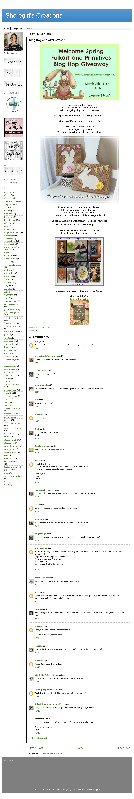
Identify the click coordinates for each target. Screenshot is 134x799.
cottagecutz (9, 244)
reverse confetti (11, 414)
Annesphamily (41, 385)
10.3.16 (37, 667)
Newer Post (36, 748)
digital (7, 270)
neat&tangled (10, 369)
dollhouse (8, 276)
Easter (7, 279)
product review (11, 396)
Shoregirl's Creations (34, 15)
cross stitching (11, 259)
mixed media (10, 366)
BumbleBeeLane (42, 578)
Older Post (123, 748)
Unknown (39, 414)
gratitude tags (10, 310)
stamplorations (11, 446)
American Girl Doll (12, 201)
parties (7, 378)
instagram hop (11, 332)
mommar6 (39, 519)
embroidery (9, 283)
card (6, 226)
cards (6, 229)
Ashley (37, 461)
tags (6, 455)
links (6, 353)
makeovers (9, 357)
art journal (9, 204)
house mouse (10, 323)
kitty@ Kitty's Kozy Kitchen (47, 675)
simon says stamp (12, 428)
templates (8, 459)
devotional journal (12, 265)
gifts (6, 298)
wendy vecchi (10, 481)
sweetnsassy (10, 452)
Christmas (9, 236)
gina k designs (10, 301)
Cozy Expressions (42, 446)
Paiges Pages (41, 534)
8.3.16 (37, 438)
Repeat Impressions (13, 408)
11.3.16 (37, 682)
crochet (7, 252)
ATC (6, 207)
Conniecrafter (41, 371)
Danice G (39, 609)
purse (6, 399)
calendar (8, 223)
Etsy (37, 330)
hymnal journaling (12, 326)
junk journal (9, 341)
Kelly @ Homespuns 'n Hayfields (49, 704)
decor (6, 262)
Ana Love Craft (41, 548)
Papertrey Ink (10, 375)
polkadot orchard (12, 385)
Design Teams (17, 29)
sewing (7, 420)
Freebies (30, 29)
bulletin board (10, 220)
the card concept (11, 462)
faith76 (38, 505)
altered (7, 195)
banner (7, 211)
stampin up (9, 443)
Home (6, 29)
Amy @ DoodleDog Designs (47, 356)
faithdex (8, 289)
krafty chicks (10, 350)
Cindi (37, 429)
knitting (8, 347)
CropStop (8, 255)
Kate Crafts (9, 344)
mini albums (10, 363)
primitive (8, 393)
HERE (98, 224)
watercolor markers (13, 476)
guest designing (11, 313)
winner (7, 485)
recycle (7, 405)
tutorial (7, 470)
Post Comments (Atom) (51, 753)
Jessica (38, 646)
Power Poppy (10, 390)
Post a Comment (39, 738)
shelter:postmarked (13, 423)
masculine (9, 360)
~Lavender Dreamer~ (44, 490)
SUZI (37, 400)
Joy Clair (8, 338)
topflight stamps (12, 467)
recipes (7, 402)
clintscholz (76, 790)
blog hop (8, 214)
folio (6, 292)
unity (6, 473)
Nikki (37, 592)
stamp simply (10, 440)
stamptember (10, 449)
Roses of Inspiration (79, 299)
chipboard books (11, 232)
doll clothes (9, 273)
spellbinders (9, 434)
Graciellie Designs (12, 304)
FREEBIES (8, 295)
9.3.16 (37, 570)
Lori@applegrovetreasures (47, 690)
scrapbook (9, 417)
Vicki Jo (38, 341)
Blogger (96, 790)
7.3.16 (37, 348)
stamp (7, 437)
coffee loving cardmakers (10, 240)
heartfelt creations (12, 318)
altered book (9, 198)
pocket (7, 381)
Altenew (7, 192)
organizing (9, 372)
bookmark (9, 217)
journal (7, 335)
